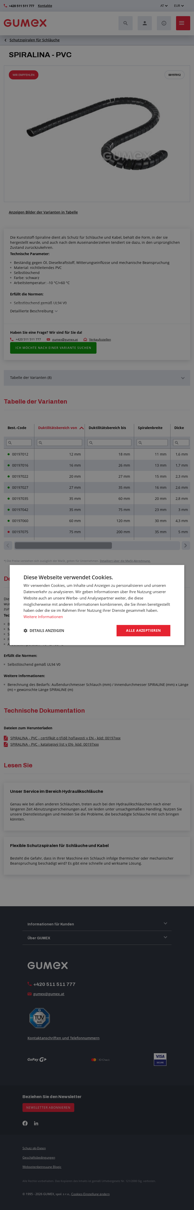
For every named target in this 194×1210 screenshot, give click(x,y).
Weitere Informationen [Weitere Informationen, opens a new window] (43, 616)
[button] (43, 630)
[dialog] (97, 605)
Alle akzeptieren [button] (143, 630)
